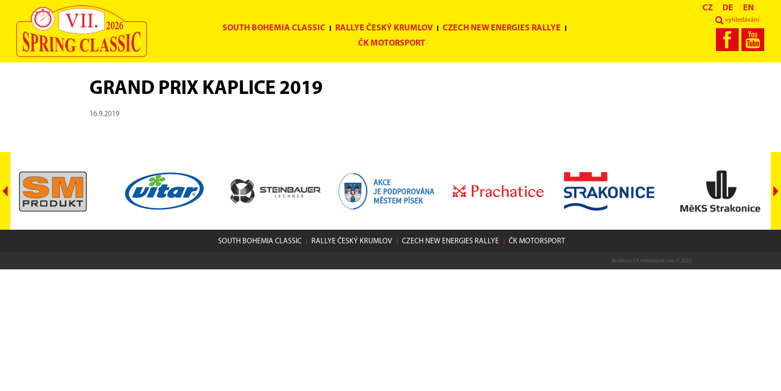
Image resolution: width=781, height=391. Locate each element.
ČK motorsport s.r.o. (654, 261)
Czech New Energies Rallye (502, 28)
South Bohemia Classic (273, 28)
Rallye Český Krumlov (384, 28)
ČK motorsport (391, 43)
